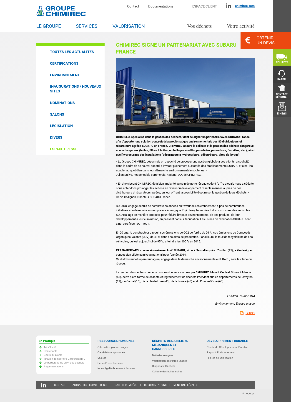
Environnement (65, 75)
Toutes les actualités (72, 52)
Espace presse (63, 149)
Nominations (62, 103)
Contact (133, 6)
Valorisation (129, 26)
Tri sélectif (50, 347)
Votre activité (241, 26)
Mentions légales (185, 385)
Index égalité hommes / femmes (116, 368)
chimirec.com (245, 6)
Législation (61, 126)
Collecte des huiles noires (167, 371)
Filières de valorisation (220, 357)
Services (86, 26)
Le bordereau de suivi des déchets (64, 362)
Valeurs (102, 357)
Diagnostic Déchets (163, 365)
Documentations (160, 6)
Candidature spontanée (111, 352)
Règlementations (54, 366)
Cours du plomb (53, 354)
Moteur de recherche (185, 5)
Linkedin (228, 5)
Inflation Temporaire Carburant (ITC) (65, 358)
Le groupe (48, 26)
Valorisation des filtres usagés (169, 360)
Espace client (204, 6)
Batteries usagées (162, 355)
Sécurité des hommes (110, 362)
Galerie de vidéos (126, 385)
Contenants (50, 350)
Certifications (64, 63)
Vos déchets (199, 26)
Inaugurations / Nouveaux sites (75, 88)
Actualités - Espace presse (90, 385)
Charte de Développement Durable (227, 347)
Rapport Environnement (221, 352)
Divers (56, 137)
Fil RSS (250, 313)
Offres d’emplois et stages (113, 347)
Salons (57, 114)
